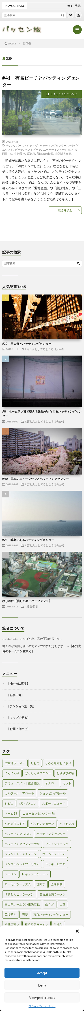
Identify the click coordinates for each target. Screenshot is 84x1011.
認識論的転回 (45, 153)
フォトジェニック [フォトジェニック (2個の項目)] (57, 844)
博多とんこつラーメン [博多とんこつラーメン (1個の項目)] (19, 894)
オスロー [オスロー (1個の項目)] (51, 783)
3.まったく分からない (64, 94)
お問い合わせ (18, 729)
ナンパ (10, 145)
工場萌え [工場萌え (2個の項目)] (10, 914)
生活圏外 (19, 153)
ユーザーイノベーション (58, 149)
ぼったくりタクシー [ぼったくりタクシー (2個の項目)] (38, 773)
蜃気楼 (31, 153)
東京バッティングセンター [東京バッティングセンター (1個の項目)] (50, 914)
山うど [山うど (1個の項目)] (49, 904)
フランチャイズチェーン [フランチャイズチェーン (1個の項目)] (21, 854)
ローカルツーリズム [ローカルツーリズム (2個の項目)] (18, 884)
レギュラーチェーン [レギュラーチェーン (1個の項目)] (35, 874)
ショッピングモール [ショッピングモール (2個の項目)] (52, 793)
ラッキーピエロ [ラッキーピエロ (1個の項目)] (55, 864)
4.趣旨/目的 (31, 606)
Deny (42, 985)
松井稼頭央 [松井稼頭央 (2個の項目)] (12, 924)
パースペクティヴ (27, 145)
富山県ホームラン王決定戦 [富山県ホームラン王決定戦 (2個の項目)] (22, 904)
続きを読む (65, 210)
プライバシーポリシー (42, 1006)
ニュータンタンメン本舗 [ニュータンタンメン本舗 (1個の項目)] (39, 813)
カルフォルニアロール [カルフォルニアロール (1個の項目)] (19, 793)
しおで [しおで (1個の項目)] (35, 763)
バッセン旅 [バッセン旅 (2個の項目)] (67, 823)
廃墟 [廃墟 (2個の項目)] (25, 914)
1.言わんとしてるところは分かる (44, 349)
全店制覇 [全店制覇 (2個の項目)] (56, 884)
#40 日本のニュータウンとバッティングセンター (35, 479)
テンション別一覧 (21, 706)
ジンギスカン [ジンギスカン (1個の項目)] (28, 803)
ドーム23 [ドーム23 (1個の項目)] (11, 813)
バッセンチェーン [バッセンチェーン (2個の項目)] (42, 823)
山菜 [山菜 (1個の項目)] (62, 904)
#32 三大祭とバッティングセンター (26, 343)
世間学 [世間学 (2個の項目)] (41, 884)
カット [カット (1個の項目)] (66, 783)
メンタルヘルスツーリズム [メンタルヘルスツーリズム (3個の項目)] (22, 864)
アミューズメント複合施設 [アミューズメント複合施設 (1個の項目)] (22, 783)
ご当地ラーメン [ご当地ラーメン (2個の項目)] (15, 763)
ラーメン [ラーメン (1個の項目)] (10, 874)
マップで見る (18, 717)
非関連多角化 (63, 153)
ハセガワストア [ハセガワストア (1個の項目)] (15, 823)
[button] (77, 931)
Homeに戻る (18, 683)
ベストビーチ (33, 149)
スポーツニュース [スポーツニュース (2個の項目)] (53, 803)
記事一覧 (15, 695)
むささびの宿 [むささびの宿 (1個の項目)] (65, 773)
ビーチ (19, 149)
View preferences (42, 998)
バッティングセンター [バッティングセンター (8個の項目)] (51, 833)
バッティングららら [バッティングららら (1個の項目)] (18, 833)
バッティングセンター (53, 145)
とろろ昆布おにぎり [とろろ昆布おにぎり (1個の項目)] (58, 763)
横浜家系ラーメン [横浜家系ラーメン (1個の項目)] (36, 924)
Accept (42, 973)
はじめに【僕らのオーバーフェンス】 (27, 601)
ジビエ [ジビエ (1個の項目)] (9, 803)
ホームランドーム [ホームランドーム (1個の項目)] (54, 854)
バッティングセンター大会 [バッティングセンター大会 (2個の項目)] (22, 844)
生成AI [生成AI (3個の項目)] (58, 924)
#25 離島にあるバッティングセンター (28, 540)
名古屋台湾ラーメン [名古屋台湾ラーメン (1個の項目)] (52, 894)
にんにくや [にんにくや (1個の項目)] (12, 773)
